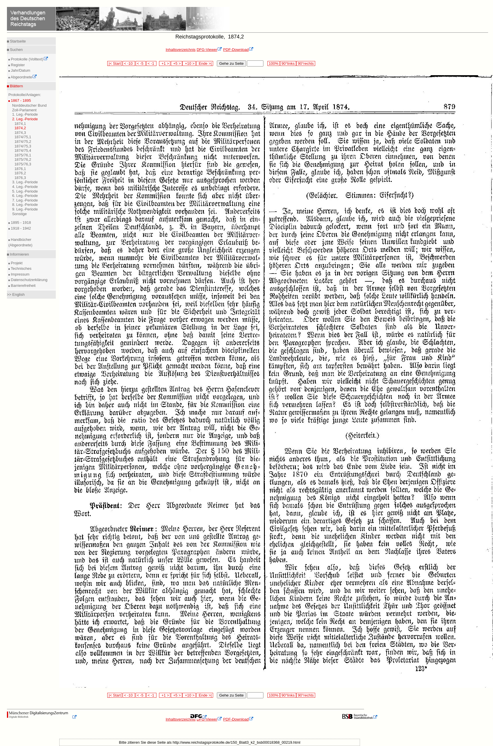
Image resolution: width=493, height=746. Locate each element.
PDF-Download (238, 49)
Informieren (19, 254)
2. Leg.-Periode (25, 119)
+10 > (189, 63)
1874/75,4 (22, 150)
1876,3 (20, 178)
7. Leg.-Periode (25, 200)
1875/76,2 (22, 159)
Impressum (19, 274)
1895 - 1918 (20, 222)
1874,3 (20, 132)
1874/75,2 (22, 141)
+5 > (176, 63)
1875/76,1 (22, 155)
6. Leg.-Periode (25, 195)
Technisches (21, 268)
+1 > (164, 63)
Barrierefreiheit (23, 285)
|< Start (115, 63)
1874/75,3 (22, 146)
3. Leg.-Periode (25, 182)
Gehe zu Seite (231, 63)
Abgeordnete (23, 77)
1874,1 (20, 123)
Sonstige (19, 214)
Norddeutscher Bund (29, 105)
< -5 (141, 63)
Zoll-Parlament (24, 110)
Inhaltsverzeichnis (180, 49)
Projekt (16, 263)
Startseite (17, 41)
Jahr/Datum (20, 70)
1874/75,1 (22, 137)
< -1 (151, 63)
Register (17, 65)
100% (273, 63)
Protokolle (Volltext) (29, 59)
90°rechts (306, 63)
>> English (16, 294)
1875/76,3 (22, 164)
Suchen (16, 49)
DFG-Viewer (209, 49)
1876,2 (20, 173)
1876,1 (20, 169)
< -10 (129, 63)
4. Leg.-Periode (25, 186)
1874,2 (20, 128)
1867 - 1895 (20, 100)
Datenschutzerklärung (28, 280)
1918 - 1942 (20, 228)
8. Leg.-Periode (25, 204)
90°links (288, 63)
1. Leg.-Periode (25, 114)
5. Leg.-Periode (25, 191)
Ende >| (205, 63)
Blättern (16, 86)
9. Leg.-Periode (25, 209)
